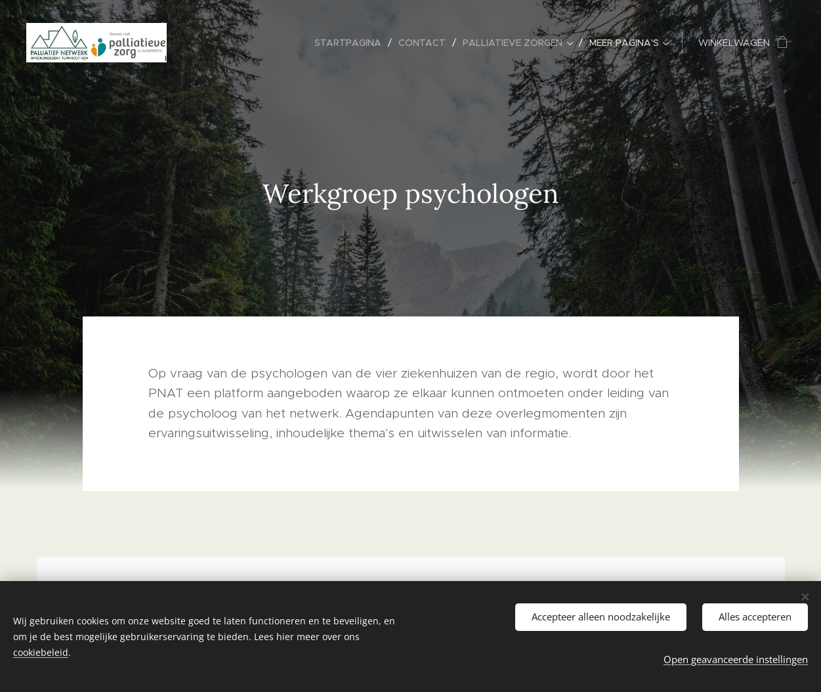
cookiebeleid (40, 652)
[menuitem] (351, 42)
